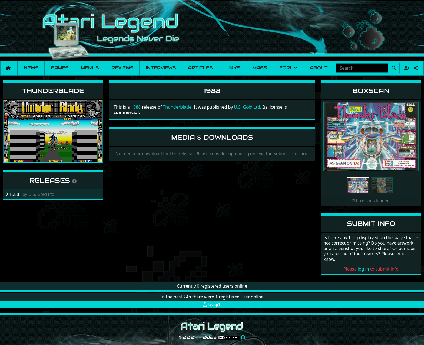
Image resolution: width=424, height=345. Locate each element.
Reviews (122, 68)
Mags (260, 68)
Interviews (161, 68)
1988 (136, 107)
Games (59, 68)
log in (363, 269)
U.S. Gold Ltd (247, 107)
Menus (90, 68)
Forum (288, 68)
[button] (330, 136)
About (319, 68)
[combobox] (362, 68)
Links (232, 68)
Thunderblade (53, 91)
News (31, 68)
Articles (200, 68)
